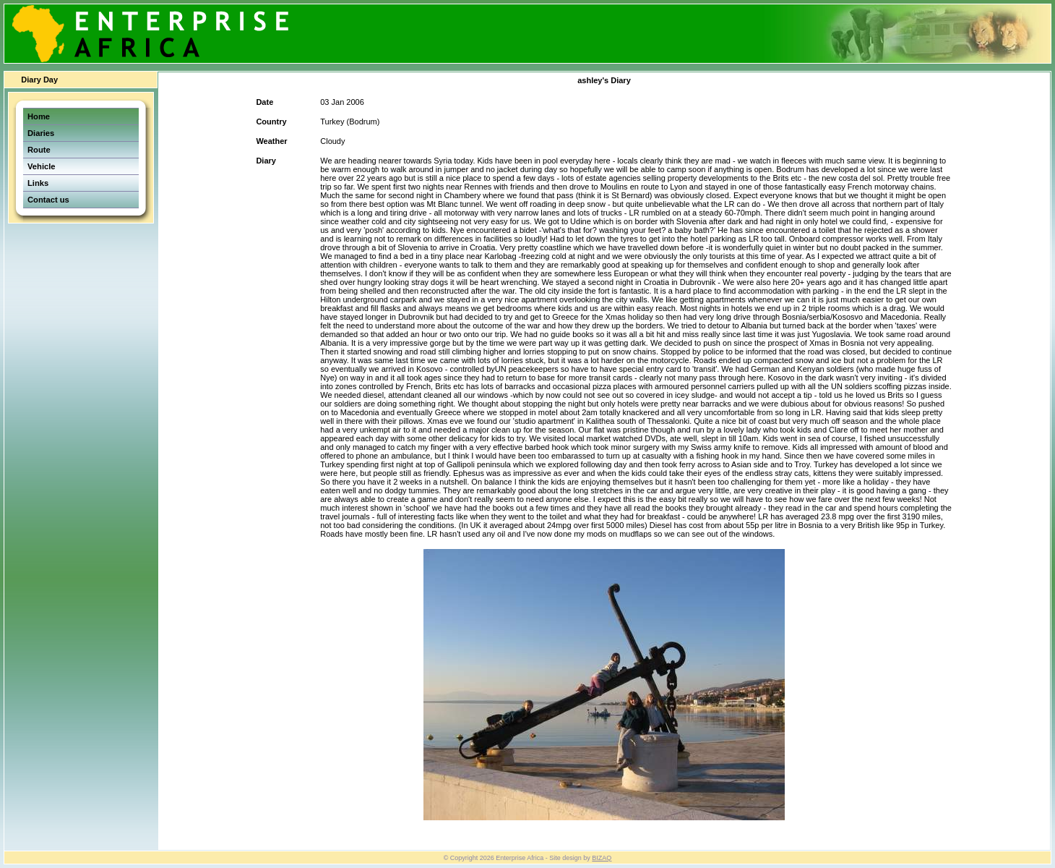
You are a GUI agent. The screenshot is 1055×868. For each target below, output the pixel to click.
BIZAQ (601, 857)
